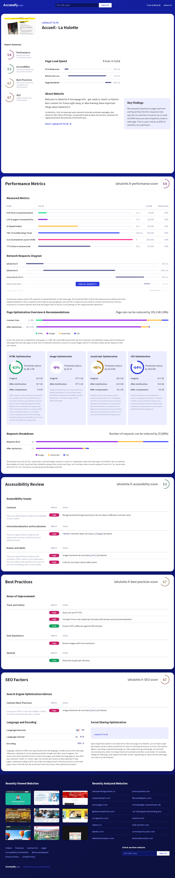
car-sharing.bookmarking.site (146, 811)
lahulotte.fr (50, 22)
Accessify (13, 5)
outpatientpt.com (101, 798)
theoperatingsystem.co (103, 791)
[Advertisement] (106, 47)
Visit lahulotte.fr (58, 124)
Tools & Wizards (154, 5)
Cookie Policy (28, 856)
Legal (43, 848)
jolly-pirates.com (140, 824)
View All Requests (87, 284)
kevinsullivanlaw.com (142, 838)
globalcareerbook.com (103, 811)
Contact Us (32, 848)
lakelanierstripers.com (103, 838)
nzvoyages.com (100, 804)
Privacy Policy (12, 856)
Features (19, 848)
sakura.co (97, 824)
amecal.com (138, 818)
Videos (8, 848)
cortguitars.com (100, 818)
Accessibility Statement (17, 852)
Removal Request (40, 852)
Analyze (105, 5)
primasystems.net (141, 791)
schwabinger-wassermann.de (146, 804)
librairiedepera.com (141, 798)
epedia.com (98, 831)
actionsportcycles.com (143, 831)
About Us (168, 5)
